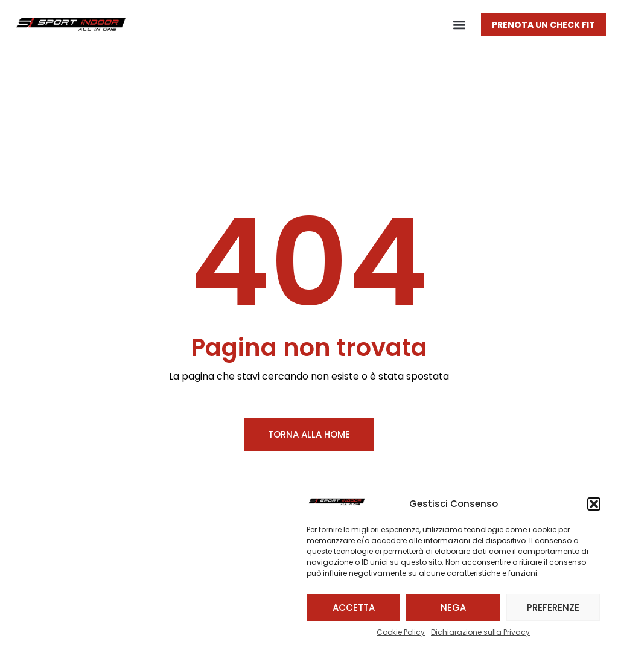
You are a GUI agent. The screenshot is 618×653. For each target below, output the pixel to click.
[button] (594, 504)
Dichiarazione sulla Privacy (480, 632)
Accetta (354, 607)
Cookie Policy (401, 632)
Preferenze (553, 607)
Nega (453, 607)
